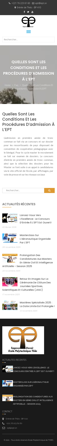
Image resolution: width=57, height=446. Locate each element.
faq (16, 85)
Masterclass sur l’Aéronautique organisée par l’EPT (35, 239)
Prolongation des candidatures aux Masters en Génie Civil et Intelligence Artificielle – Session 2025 (33, 400)
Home (8, 85)
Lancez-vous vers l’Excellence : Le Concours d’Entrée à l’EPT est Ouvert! (36, 219)
